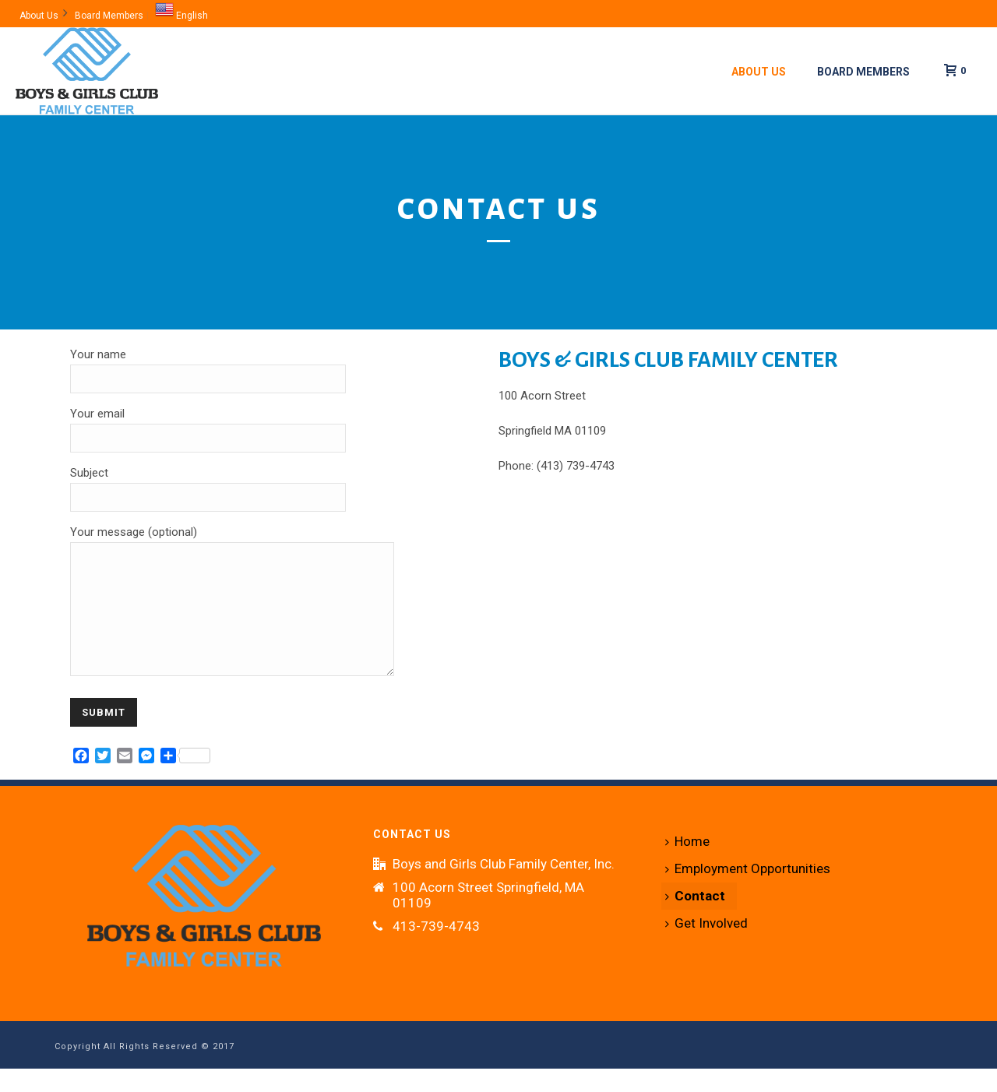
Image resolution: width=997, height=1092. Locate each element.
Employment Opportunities (747, 892)
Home (687, 864)
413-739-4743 (436, 949)
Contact (695, 919)
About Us (758, 71)
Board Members (863, 71)
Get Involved (706, 946)
